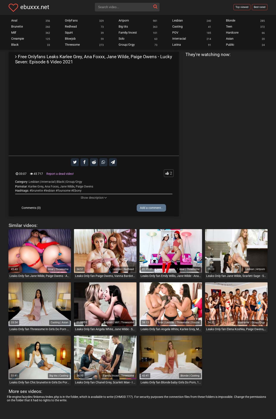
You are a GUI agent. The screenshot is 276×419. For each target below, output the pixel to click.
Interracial (48, 181)
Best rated (259, 7)
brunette (37, 190)
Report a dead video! (60, 173)
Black (60, 181)
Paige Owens (84, 186)
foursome (64, 190)
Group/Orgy (74, 181)
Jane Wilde (67, 186)
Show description (94, 197)
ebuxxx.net (34, 7)
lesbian (50, 190)
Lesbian (34, 181)
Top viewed (241, 7)
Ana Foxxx (52, 186)
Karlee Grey (35, 186)
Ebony (77, 190)
